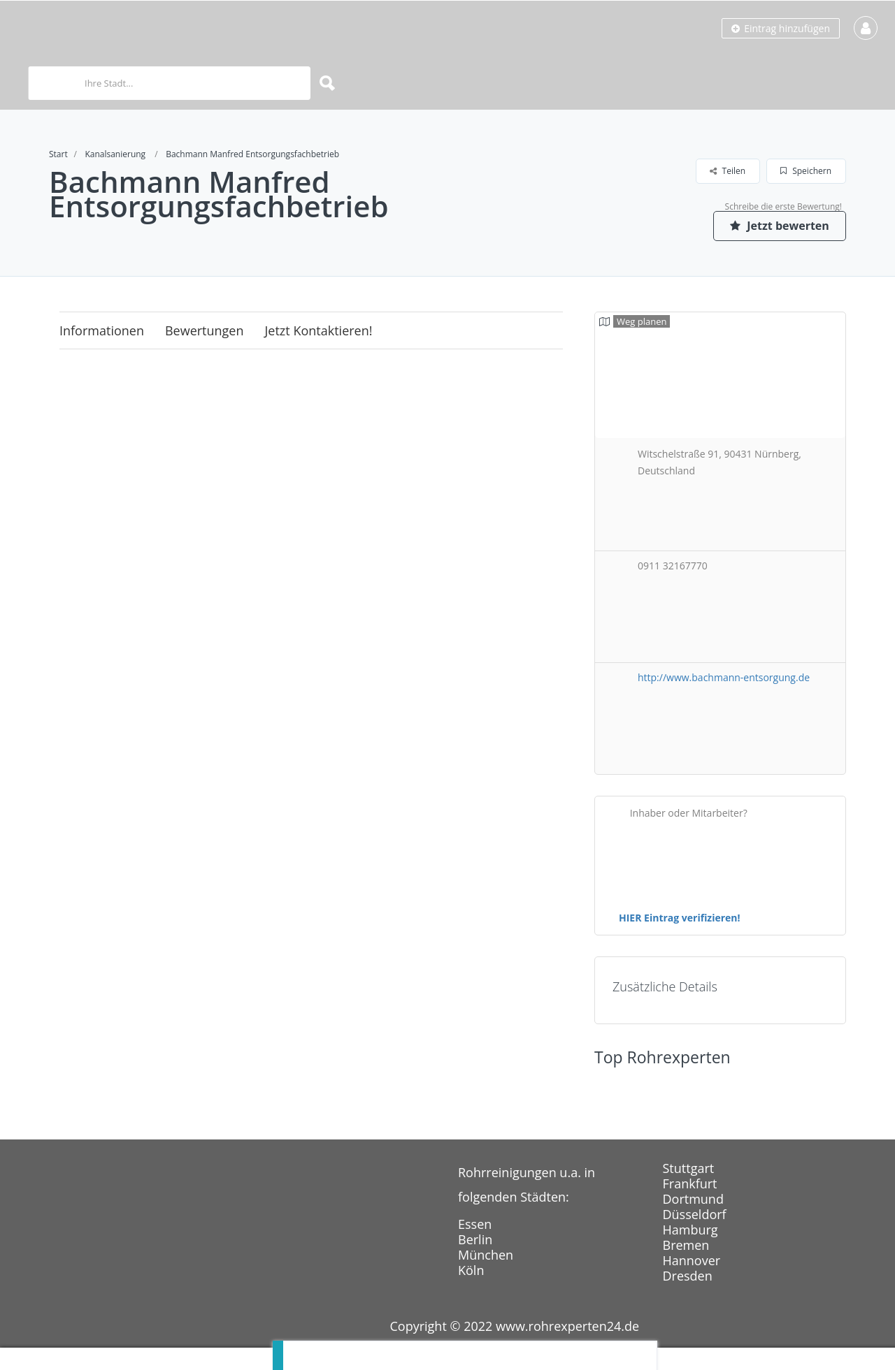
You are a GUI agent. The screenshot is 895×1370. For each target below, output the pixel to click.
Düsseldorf (694, 1214)
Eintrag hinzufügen (780, 28)
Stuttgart (689, 1168)
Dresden (688, 1275)
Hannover (692, 1260)
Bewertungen (204, 330)
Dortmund (693, 1198)
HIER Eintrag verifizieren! (679, 917)
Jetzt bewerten (779, 225)
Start (58, 154)
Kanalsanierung (115, 154)
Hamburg (690, 1229)
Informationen (101, 330)
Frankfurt (690, 1183)
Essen (475, 1224)
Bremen (686, 1245)
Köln (471, 1270)
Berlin (475, 1239)
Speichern (805, 171)
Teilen (727, 171)
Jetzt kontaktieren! (319, 330)
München (485, 1254)
